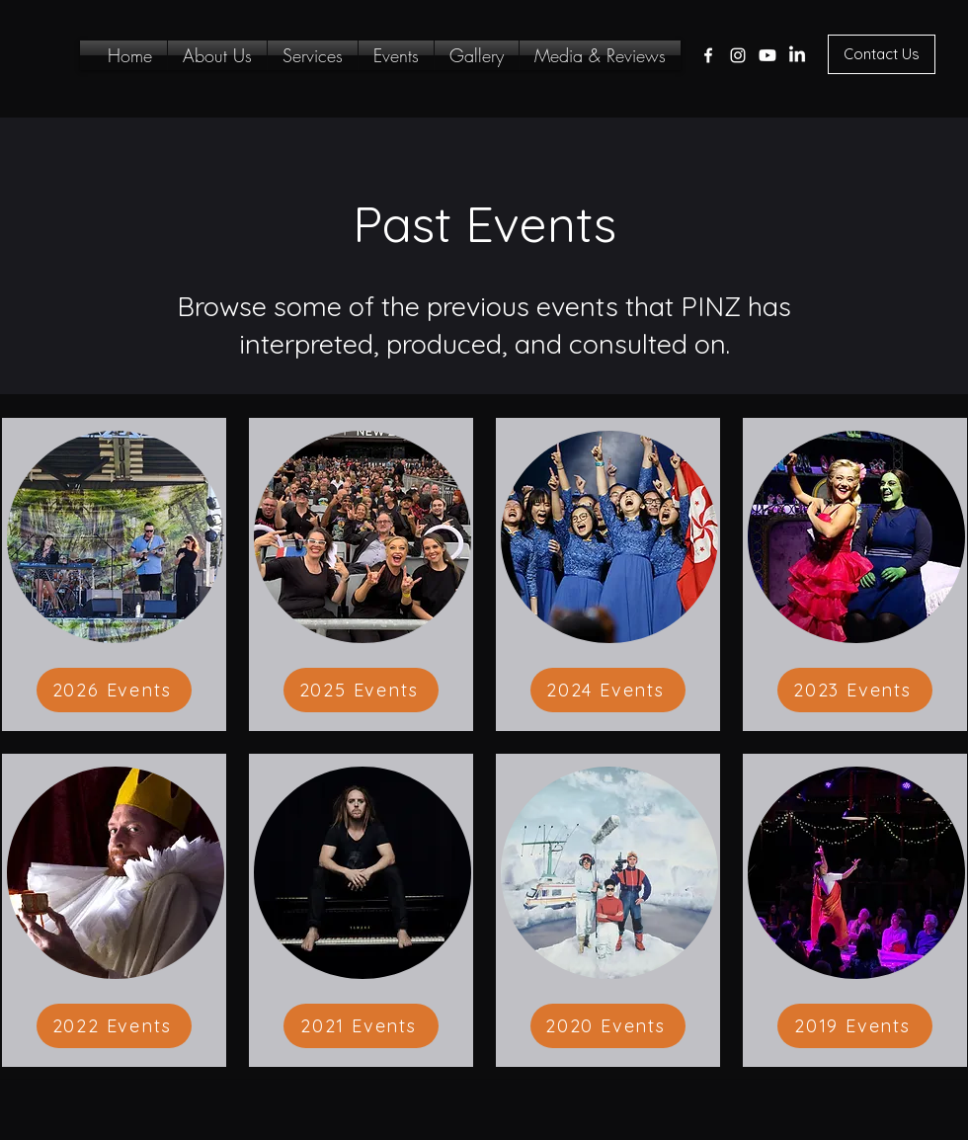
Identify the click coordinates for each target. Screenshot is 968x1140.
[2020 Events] (608, 1026)
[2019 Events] (854, 1026)
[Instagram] (738, 55)
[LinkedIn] (797, 55)
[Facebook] (708, 55)
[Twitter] (767, 55)
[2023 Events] (854, 690)
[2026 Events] (114, 690)
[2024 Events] (608, 690)
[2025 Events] (361, 690)
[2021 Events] (361, 1026)
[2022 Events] (114, 1026)
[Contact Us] (881, 54)
